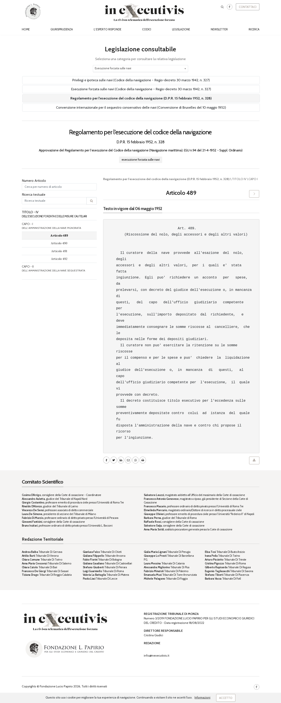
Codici (146, 29)
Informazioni (202, 697)
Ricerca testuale (33, 194)
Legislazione (181, 29)
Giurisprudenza (62, 29)
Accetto (225, 698)
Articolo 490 (59, 243)
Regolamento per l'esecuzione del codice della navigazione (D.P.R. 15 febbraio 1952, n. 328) (141, 98)
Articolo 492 (59, 259)
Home (26, 29)
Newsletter (219, 29)
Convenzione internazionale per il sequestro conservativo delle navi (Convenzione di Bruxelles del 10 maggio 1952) (141, 107)
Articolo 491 (59, 251)
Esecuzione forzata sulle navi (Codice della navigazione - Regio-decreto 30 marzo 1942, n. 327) (141, 89)
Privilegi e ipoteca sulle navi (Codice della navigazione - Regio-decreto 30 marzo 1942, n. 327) (141, 80)
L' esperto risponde (107, 29)
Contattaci (247, 7)
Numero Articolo (34, 181)
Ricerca (254, 29)
